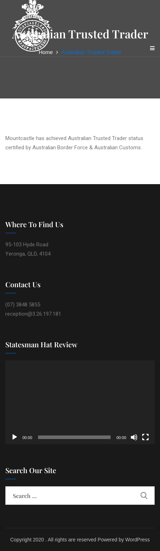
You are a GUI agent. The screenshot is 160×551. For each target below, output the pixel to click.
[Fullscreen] (145, 437)
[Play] (14, 437)
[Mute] (134, 437)
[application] (80, 402)
